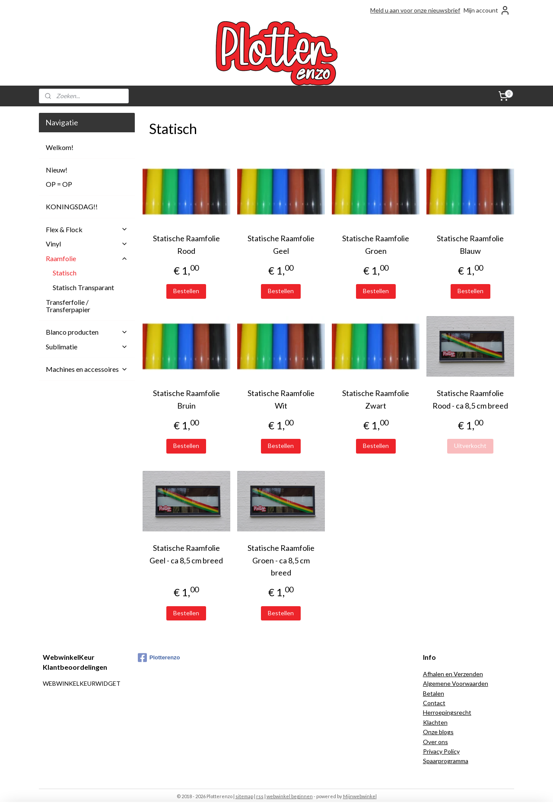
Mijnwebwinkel (360, 796)
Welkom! (59, 147)
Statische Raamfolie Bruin (186, 399)
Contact (434, 703)
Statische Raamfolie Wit (281, 399)
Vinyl (87, 244)
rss (260, 796)
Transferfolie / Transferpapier (68, 306)
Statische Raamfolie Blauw (470, 244)
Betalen (433, 693)
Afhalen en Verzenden (453, 674)
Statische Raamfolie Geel (281, 244)
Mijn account (487, 10)
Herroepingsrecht (447, 712)
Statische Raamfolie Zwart (375, 399)
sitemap (244, 796)
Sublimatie (87, 346)
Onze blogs (438, 731)
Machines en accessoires (87, 369)
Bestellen (186, 290)
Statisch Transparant (83, 287)
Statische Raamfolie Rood (186, 244)
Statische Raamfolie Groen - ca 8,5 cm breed (281, 560)
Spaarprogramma (445, 760)
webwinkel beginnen (290, 796)
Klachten (435, 722)
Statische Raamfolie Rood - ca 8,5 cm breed (470, 399)
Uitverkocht (470, 445)
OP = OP (59, 184)
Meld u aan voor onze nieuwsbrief (415, 10)
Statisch (64, 273)
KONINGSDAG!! (72, 206)
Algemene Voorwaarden (455, 683)
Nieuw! (56, 170)
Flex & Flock (87, 229)
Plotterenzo (159, 657)
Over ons (435, 741)
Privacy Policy (441, 751)
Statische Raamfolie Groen (375, 244)
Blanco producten (87, 332)
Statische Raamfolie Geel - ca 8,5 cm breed (186, 554)
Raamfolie (87, 258)
